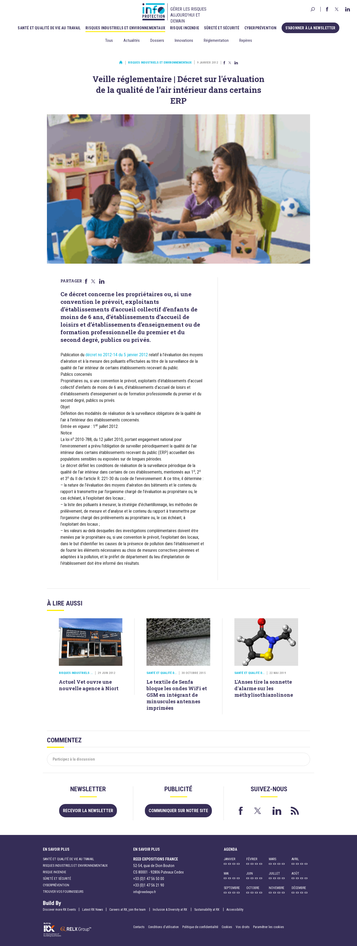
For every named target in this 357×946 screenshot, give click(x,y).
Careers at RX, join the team (127, 910)
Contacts (139, 927)
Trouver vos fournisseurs (63, 892)
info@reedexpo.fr (144, 892)
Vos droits (243, 927)
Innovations (184, 40)
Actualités (131, 40)
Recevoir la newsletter (88, 810)
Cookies (227, 927)
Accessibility (235, 910)
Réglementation (216, 40)
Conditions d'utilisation (163, 927)
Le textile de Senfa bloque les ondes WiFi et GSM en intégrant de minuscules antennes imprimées (176, 695)
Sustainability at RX (207, 910)
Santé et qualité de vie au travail (49, 28)
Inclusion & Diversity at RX (170, 910)
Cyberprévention (260, 28)
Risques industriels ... (76, 673)
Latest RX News (92, 910)
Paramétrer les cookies (268, 927)
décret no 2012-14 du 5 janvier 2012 (116, 354)
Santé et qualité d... (161, 673)
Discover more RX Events (59, 910)
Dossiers (157, 40)
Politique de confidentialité (200, 927)
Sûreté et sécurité (222, 28)
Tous (109, 40)
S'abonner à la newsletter (310, 28)
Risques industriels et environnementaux (125, 28)
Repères (245, 40)
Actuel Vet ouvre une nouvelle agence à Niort (89, 685)
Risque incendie (184, 28)
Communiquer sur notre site (178, 810)
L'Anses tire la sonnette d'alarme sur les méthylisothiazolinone (263, 688)
